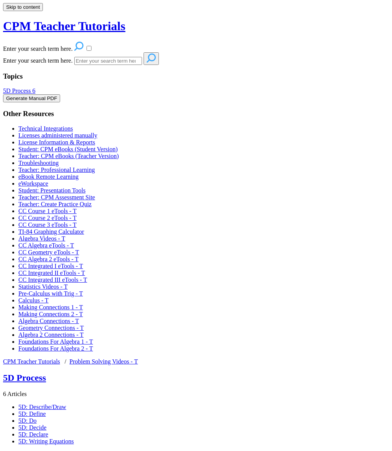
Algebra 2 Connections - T (50, 334)
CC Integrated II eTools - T (51, 273)
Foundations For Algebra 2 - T (55, 348)
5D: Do (27, 420)
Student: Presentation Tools (51, 190)
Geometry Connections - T (51, 328)
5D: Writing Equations (46, 441)
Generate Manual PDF (31, 98)
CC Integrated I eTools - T (50, 266)
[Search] (108, 61)
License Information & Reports (56, 142)
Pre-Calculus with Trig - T (50, 293)
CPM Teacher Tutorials (31, 361)
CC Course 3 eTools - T (47, 224)
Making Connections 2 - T (50, 314)
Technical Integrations (45, 128)
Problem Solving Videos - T (103, 361)
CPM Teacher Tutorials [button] (64, 26)
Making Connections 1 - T (50, 307)
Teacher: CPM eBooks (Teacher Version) (68, 156)
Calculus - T (33, 300)
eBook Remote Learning (48, 176)
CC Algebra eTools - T (46, 245)
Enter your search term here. (38, 60)
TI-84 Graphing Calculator (51, 231)
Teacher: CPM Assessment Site (56, 197)
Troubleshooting (38, 163)
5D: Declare (33, 434)
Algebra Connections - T (48, 321)
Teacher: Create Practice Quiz (54, 204)
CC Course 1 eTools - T (47, 211)
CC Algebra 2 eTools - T (48, 259)
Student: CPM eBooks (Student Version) (68, 149)
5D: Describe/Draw (42, 407)
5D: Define (32, 414)
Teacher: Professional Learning (56, 169)
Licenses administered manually (57, 135)
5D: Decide (32, 427)
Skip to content (23, 7)
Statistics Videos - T (43, 286)
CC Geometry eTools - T (48, 252)
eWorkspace (33, 183)
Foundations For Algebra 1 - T (55, 341)
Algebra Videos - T (41, 238)
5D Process (19, 90)
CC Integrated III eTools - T (52, 279)
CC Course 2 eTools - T (47, 218)
